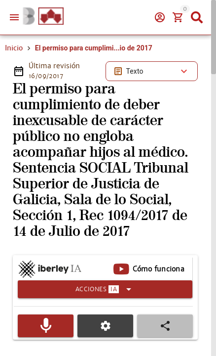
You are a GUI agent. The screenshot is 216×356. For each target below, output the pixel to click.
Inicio (14, 48)
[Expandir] (105, 289)
